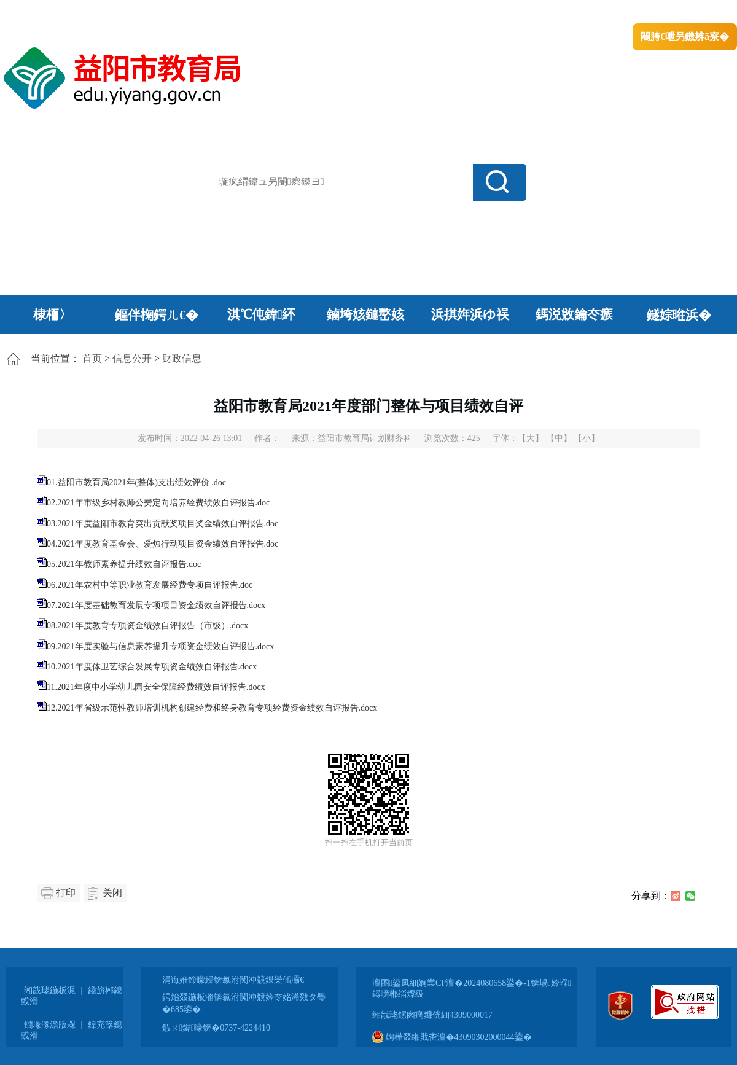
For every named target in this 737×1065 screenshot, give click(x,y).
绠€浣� (579, 12)
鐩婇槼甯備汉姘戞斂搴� (258, 12)
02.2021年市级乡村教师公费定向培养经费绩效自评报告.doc (158, 502)
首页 (92, 358)
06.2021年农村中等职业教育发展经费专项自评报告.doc (149, 585)
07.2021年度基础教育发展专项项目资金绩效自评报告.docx (156, 605)
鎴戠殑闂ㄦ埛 (526, 12)
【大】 (531, 438)
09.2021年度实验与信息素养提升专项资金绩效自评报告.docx (160, 646)
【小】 (586, 438)
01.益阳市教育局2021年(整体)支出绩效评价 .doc (136, 482)
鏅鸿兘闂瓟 (630, 12)
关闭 (112, 893)
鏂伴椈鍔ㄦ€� (157, 315)
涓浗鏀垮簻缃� (34, 12)
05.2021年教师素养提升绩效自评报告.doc (124, 564)
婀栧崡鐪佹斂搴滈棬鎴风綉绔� (139, 12)
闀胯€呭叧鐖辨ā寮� (685, 36)
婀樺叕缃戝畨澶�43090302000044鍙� (452, 1037)
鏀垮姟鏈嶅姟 (365, 314)
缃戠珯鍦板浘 (50, 990)
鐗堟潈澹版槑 (50, 1024)
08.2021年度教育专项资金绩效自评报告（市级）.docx (147, 625)
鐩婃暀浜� (679, 315)
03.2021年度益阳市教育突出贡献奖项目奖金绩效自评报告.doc (162, 523)
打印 (66, 893)
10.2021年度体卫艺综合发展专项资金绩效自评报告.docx (152, 666)
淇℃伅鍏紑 (261, 314)
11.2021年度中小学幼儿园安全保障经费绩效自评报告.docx (156, 687)
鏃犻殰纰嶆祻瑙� (699, 12)
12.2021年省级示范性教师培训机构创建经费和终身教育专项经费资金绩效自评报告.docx (212, 707)
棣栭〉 (52, 314)
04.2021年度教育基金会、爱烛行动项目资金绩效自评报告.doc (162, 543)
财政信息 (181, 358)
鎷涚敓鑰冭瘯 (574, 314)
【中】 (559, 438)
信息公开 (132, 358)
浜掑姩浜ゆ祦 (470, 314)
